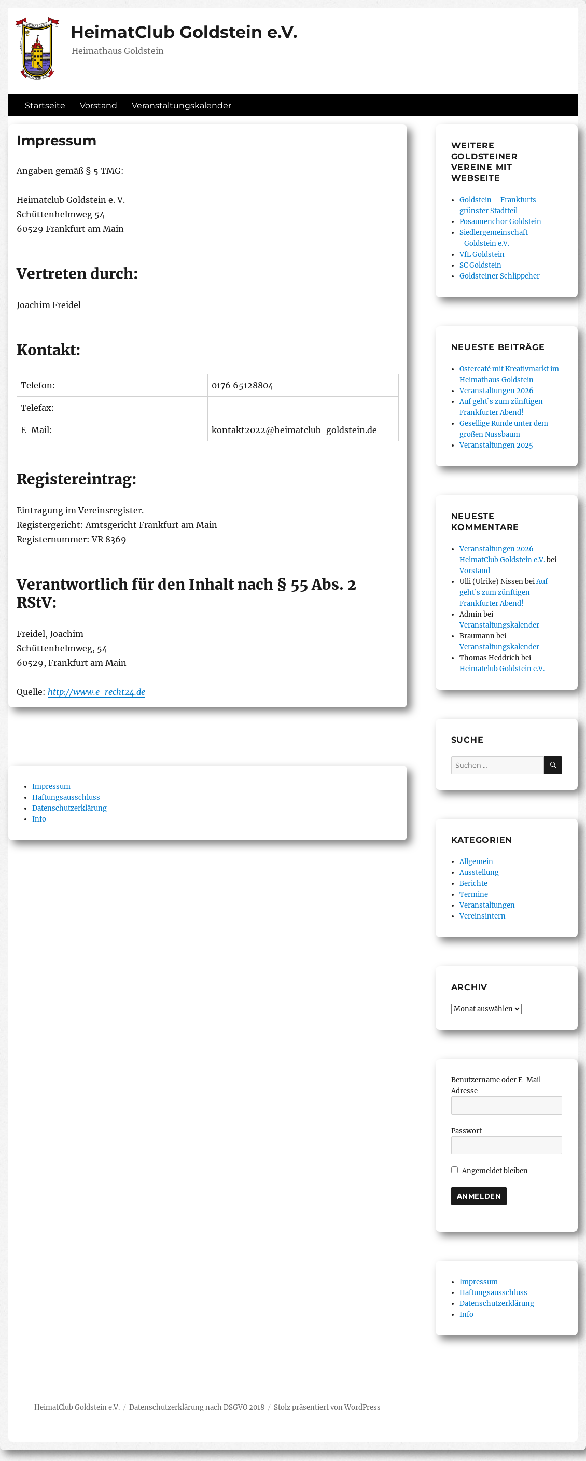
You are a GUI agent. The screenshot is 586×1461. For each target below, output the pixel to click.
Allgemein (476, 861)
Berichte (473, 883)
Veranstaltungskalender (181, 105)
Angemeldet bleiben (489, 1170)
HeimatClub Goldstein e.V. (184, 32)
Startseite (45, 105)
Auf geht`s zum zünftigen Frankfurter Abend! (503, 592)
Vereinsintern (482, 916)
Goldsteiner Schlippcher (499, 276)
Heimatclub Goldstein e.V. (502, 668)
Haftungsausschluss (66, 797)
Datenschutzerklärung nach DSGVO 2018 (196, 1407)
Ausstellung (479, 872)
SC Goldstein (480, 265)
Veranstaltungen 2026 (496, 390)
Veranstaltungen (487, 905)
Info (39, 819)
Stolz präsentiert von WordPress (327, 1407)
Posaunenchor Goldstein (500, 221)
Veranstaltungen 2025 (496, 445)
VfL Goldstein (482, 254)
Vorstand (98, 105)
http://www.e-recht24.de (96, 692)
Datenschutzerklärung (69, 808)
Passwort (466, 1130)
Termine (473, 894)
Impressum (51, 786)
